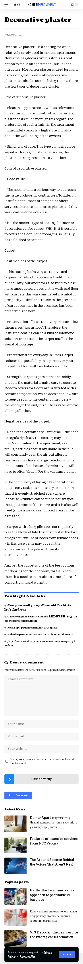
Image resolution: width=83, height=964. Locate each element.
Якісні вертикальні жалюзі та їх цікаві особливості (40, 634)
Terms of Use (28, 956)
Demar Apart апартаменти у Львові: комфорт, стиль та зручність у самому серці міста (53, 822)
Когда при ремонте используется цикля (32, 628)
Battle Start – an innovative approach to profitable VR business (52, 895)
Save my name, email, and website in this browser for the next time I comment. (42, 761)
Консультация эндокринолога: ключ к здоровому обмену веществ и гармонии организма (53, 916)
